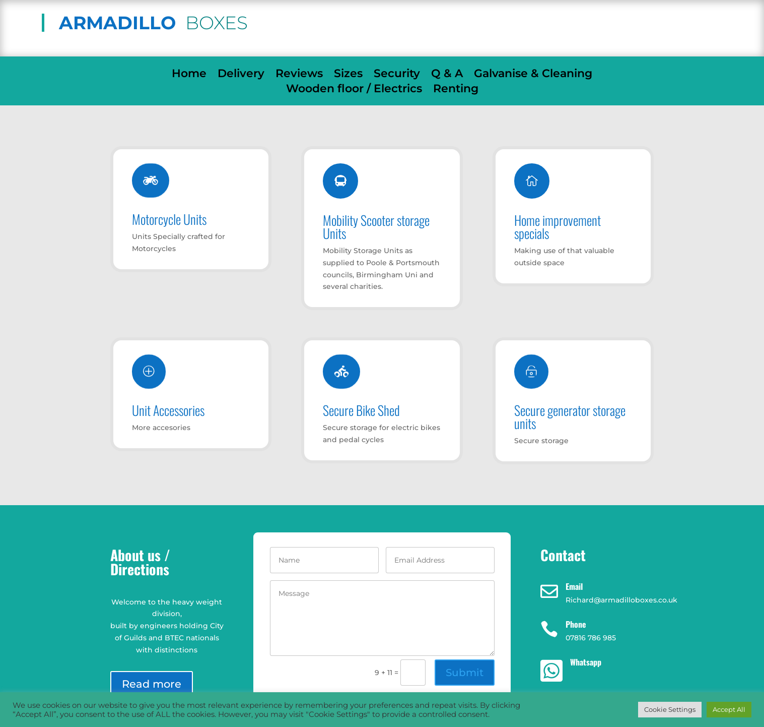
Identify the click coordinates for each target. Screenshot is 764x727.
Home (189, 75)
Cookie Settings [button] (670, 709)
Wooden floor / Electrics (354, 90)
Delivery (241, 75)
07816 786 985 (615, 22)
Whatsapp (585, 662)
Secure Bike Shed (361, 410)
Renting (455, 90)
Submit (464, 673)
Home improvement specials (557, 226)
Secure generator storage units (570, 416)
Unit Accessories (168, 410)
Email (574, 586)
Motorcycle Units (169, 219)
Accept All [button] (729, 709)
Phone (576, 624)
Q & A (447, 75)
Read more (151, 684)
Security (397, 75)
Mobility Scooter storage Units (376, 226)
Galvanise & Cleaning (533, 75)
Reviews (299, 75)
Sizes (348, 75)
